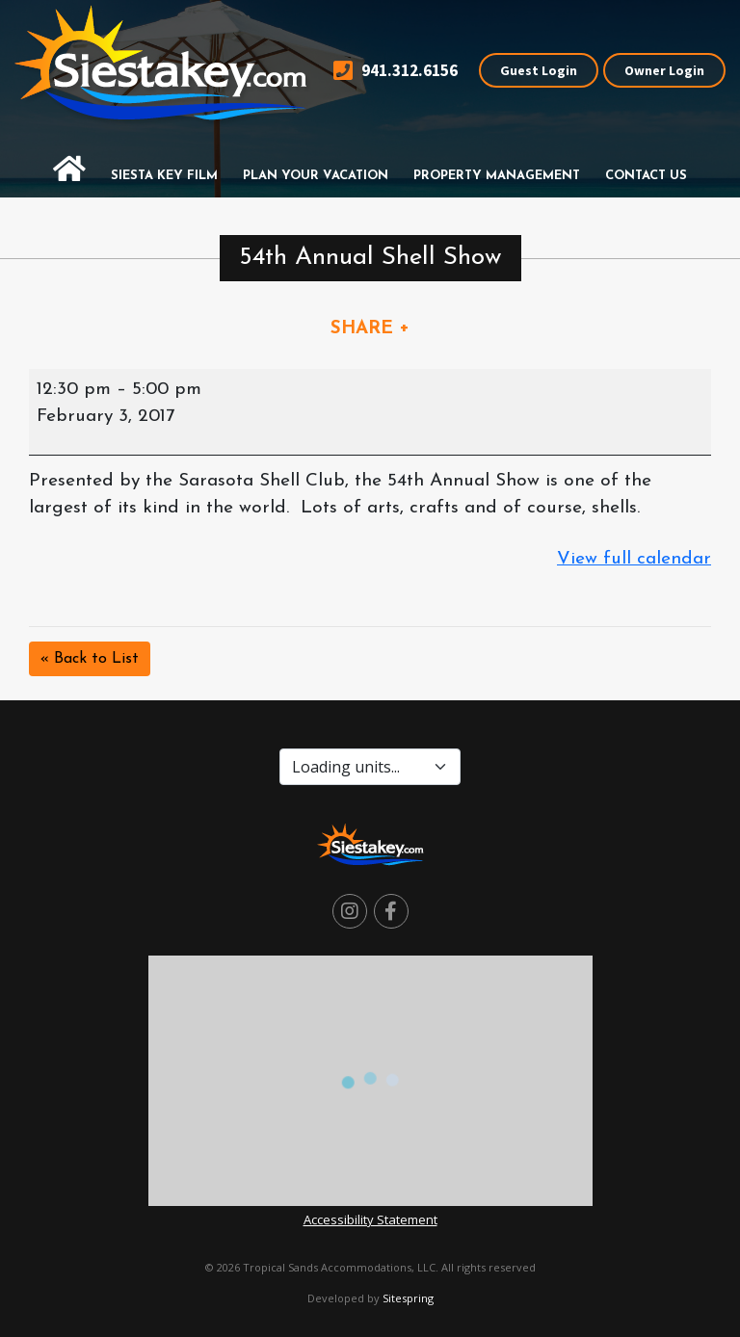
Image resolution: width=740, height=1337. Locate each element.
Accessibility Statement (370, 1219)
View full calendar (634, 559)
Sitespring (408, 1298)
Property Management (496, 176)
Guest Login (538, 70)
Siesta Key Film (164, 176)
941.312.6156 (395, 71)
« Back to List (89, 659)
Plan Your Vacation (315, 176)
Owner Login (664, 70)
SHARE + (370, 329)
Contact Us (646, 176)
